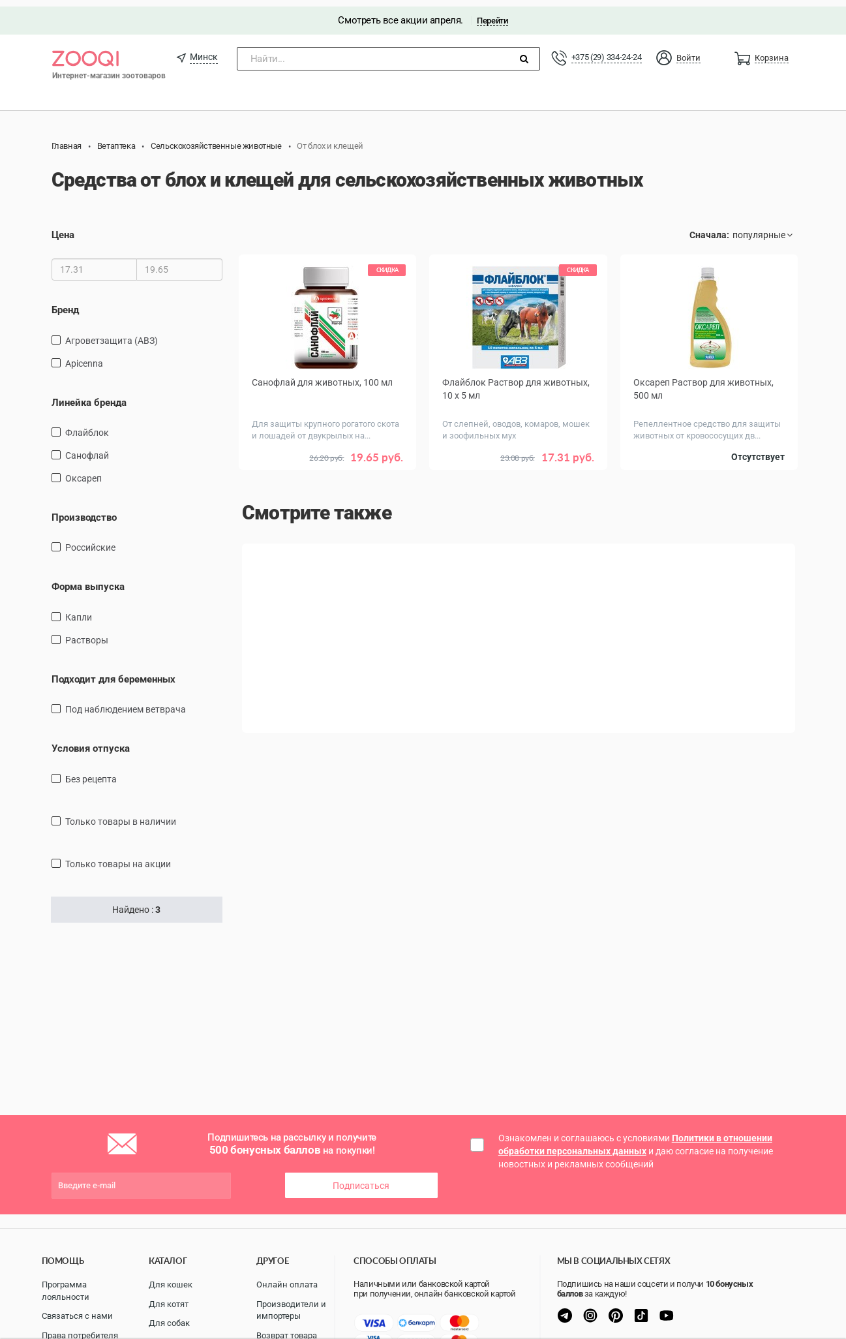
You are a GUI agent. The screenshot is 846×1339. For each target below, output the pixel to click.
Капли (78, 611)
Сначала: (709, 228)
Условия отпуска (91, 742)
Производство (84, 511)
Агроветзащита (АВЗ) (111, 333)
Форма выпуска (88, 580)
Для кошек (170, 1284)
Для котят (169, 1304)
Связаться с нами (77, 1316)
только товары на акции (118, 857)
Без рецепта (91, 772)
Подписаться (361, 1179)
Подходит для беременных (113, 673)
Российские (90, 541)
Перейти (492, 14)
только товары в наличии (120, 815)
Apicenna (84, 356)
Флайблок (87, 426)
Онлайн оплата (287, 1284)
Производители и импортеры (291, 1310)
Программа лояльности (65, 1291)
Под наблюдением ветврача (125, 703)
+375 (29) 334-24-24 (606, 50)
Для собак (169, 1323)
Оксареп (83, 472)
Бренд (65, 303)
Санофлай (87, 449)
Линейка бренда (89, 395)
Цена (63, 228)
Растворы (86, 633)
